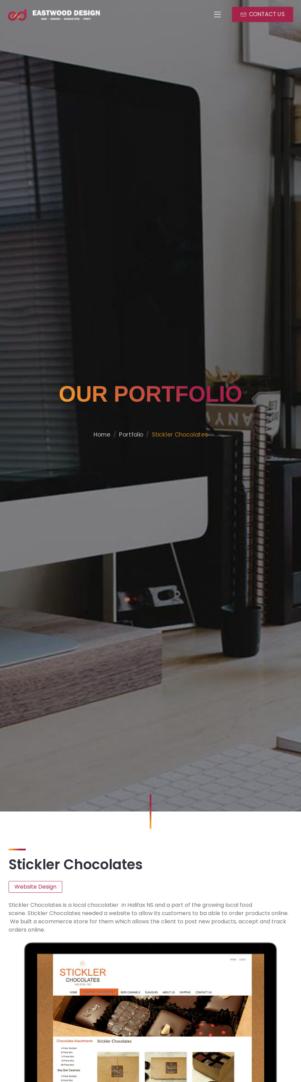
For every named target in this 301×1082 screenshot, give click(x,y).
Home (96, 456)
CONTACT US (267, 14)
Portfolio (128, 456)
